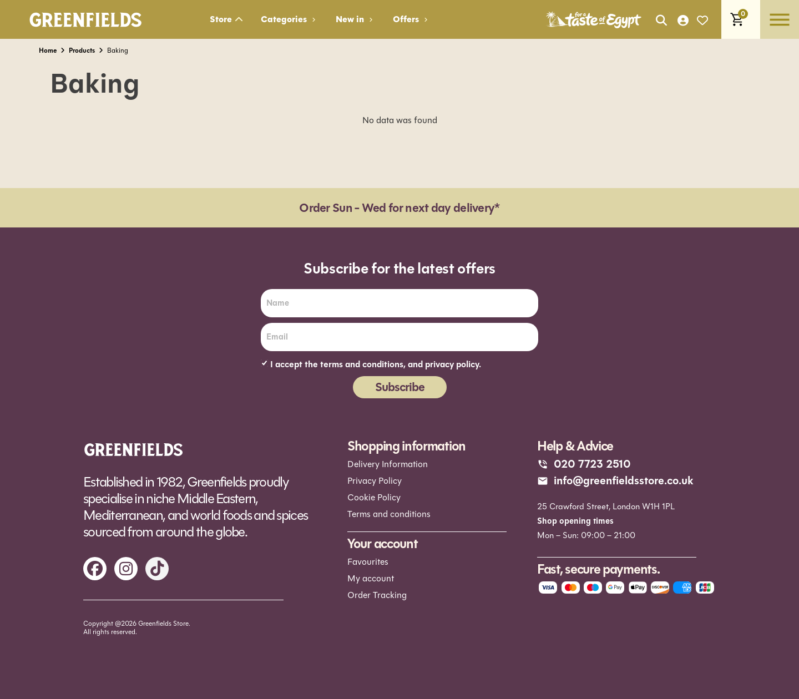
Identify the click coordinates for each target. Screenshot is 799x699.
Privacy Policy (374, 480)
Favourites (367, 561)
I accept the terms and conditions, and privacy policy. (375, 364)
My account (370, 577)
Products (82, 50)
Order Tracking (377, 594)
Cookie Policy (374, 497)
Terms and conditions (389, 514)
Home (48, 50)
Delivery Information (387, 464)
